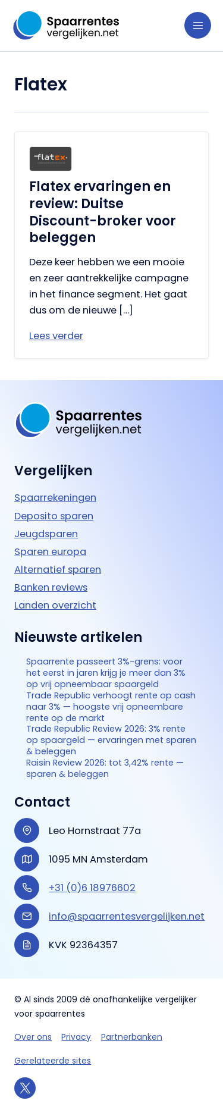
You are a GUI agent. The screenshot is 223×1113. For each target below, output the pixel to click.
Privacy (76, 1037)
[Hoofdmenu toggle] (197, 25)
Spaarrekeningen (55, 497)
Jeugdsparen (46, 534)
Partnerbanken (131, 1037)
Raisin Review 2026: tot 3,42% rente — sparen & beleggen (105, 768)
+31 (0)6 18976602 (92, 888)
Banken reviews (50, 587)
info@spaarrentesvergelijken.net (127, 916)
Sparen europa (50, 552)
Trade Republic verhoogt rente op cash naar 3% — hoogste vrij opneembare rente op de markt (111, 707)
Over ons (33, 1037)
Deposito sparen (53, 516)
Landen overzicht (55, 605)
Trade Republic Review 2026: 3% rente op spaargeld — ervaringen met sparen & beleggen (111, 740)
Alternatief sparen (57, 569)
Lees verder (56, 336)
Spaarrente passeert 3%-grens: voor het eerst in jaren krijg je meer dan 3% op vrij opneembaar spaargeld (106, 673)
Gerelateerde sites (52, 1061)
